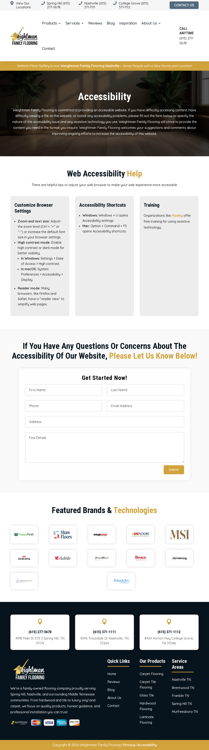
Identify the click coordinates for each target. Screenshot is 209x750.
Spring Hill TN (182, 704)
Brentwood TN (183, 688)
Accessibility (147, 745)
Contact (48, 48)
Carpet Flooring (151, 674)
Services (73, 23)
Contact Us (184, 5)
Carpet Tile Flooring (148, 684)
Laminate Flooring (147, 719)
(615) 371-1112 (169, 632)
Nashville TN (181, 679)
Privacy (129, 745)
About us (149, 23)
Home (111, 674)
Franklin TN (180, 696)
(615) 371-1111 (104, 632)
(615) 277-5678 (40, 632)
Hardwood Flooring (148, 706)
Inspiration (128, 23)
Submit (174, 470)
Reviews (95, 23)
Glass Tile (147, 695)
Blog (111, 23)
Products (49, 23)
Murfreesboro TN (185, 712)
